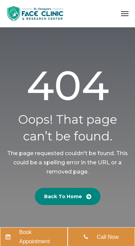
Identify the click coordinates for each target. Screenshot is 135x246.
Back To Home (67, 196)
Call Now (108, 237)
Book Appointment (34, 236)
